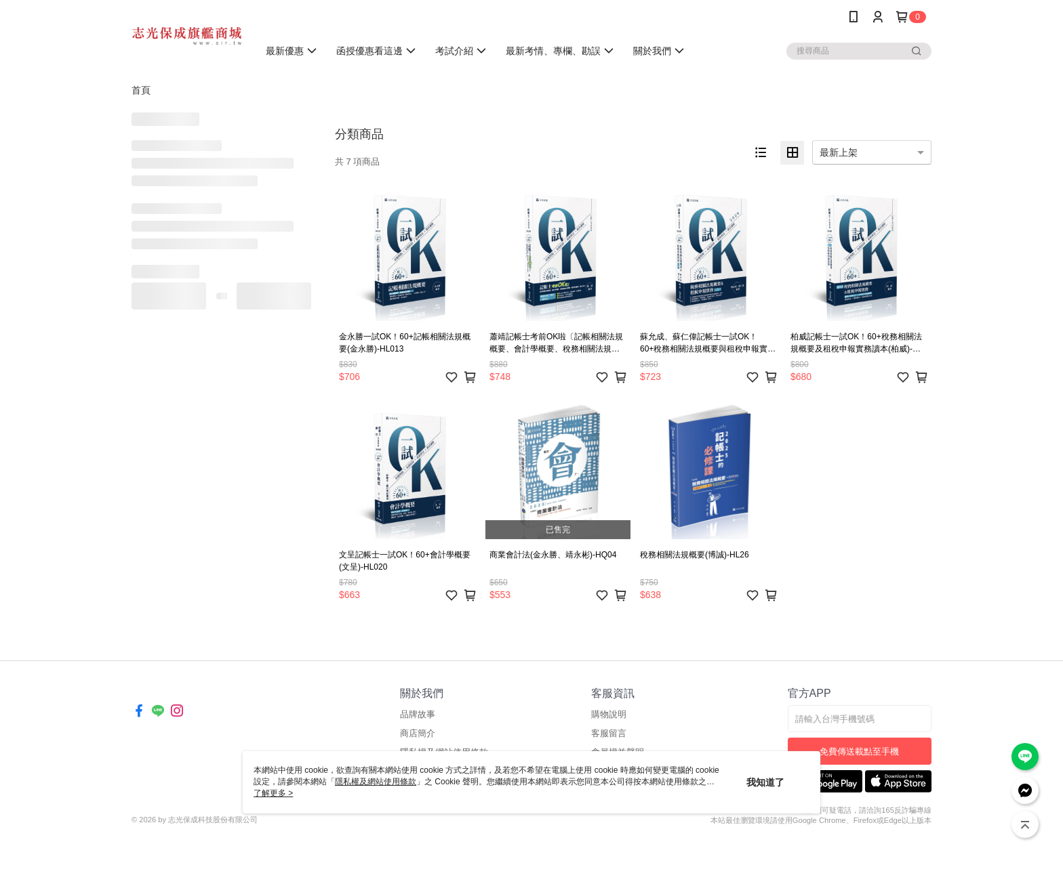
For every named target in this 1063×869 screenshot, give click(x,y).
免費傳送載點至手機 (859, 751)
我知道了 (765, 782)
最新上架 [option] (839, 152)
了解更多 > (273, 793)
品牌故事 (417, 714)
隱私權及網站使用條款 (375, 781)
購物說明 (608, 714)
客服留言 (608, 733)
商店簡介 (417, 733)
